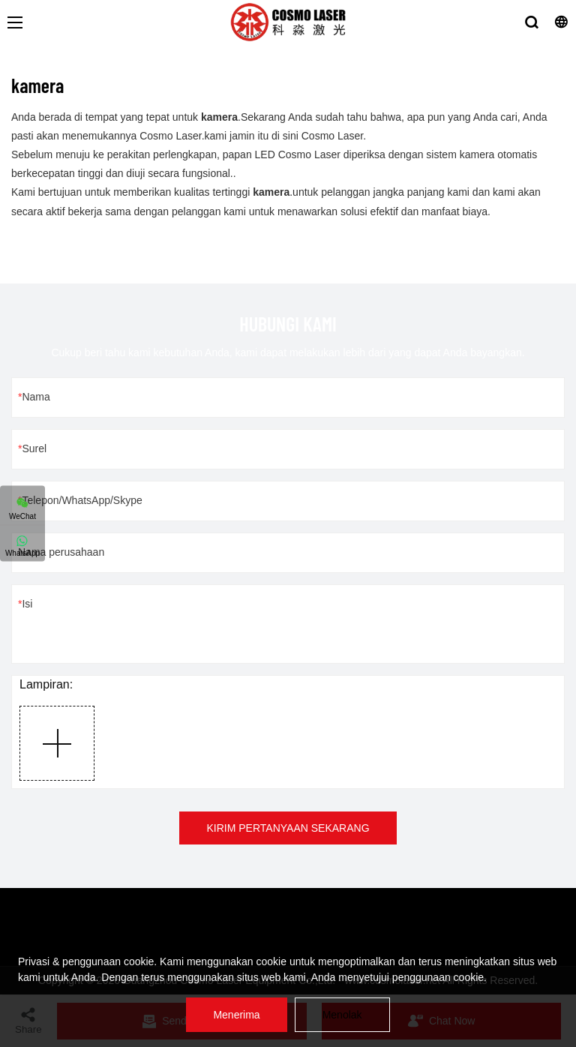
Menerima (236, 1015)
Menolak (342, 1015)
